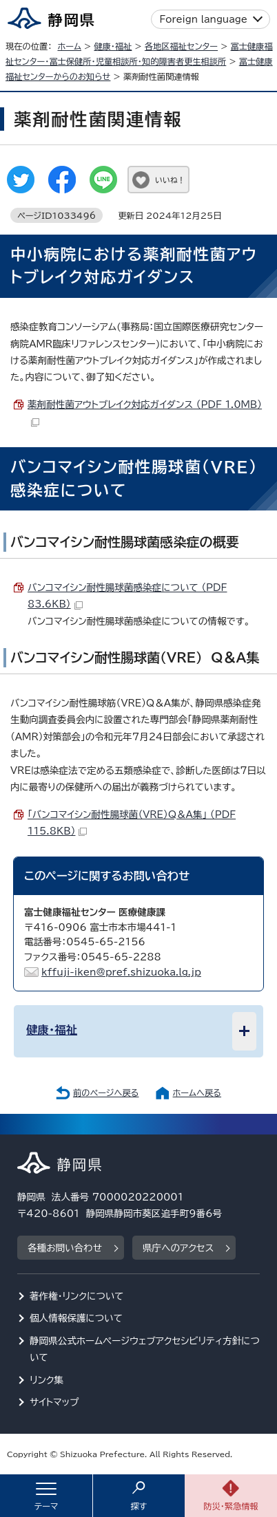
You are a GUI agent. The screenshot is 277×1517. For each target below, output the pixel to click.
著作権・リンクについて (77, 1296)
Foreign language (203, 19)
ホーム (69, 46)
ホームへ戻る (197, 1092)
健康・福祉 (113, 46)
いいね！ (170, 180)
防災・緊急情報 (230, 1506)
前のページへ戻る (106, 1092)
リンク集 (46, 1380)
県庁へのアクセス (178, 1248)
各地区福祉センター (181, 46)
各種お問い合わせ (65, 1248)
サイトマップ (54, 1402)
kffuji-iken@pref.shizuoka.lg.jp (121, 972)
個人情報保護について (76, 1318)
